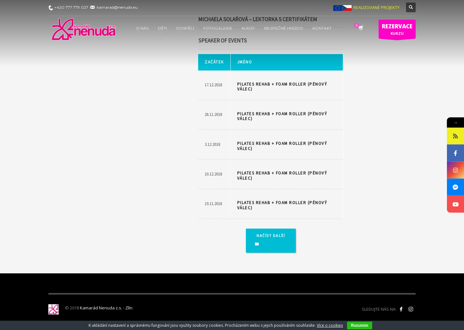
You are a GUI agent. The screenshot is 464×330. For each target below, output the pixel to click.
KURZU (397, 31)
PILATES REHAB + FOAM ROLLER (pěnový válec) (282, 86)
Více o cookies (330, 325)
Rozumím (359, 325)
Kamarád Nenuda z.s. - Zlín (106, 308)
